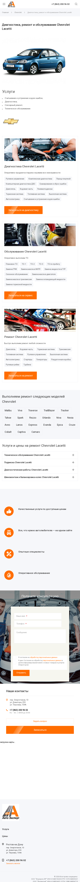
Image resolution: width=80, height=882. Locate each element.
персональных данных (52, 660)
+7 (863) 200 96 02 (61, 4)
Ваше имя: (21, 616)
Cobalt (8, 431)
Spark (20, 417)
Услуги (5, 829)
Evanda (47, 424)
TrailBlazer (49, 410)
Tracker (65, 410)
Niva (58, 417)
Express (33, 424)
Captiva (22, 431)
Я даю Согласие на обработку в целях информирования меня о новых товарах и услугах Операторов (41, 662)
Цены (5, 836)
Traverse (33, 410)
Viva (20, 410)
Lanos (19, 424)
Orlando (46, 417)
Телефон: (21, 624)
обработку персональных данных (43, 657)
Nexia (70, 417)
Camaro (36, 431)
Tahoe (8, 417)
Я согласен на (37, 657)
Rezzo (32, 417)
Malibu (8, 410)
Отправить (21, 672)
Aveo (7, 424)
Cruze (72, 424)
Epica (60, 424)
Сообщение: (21, 632)
